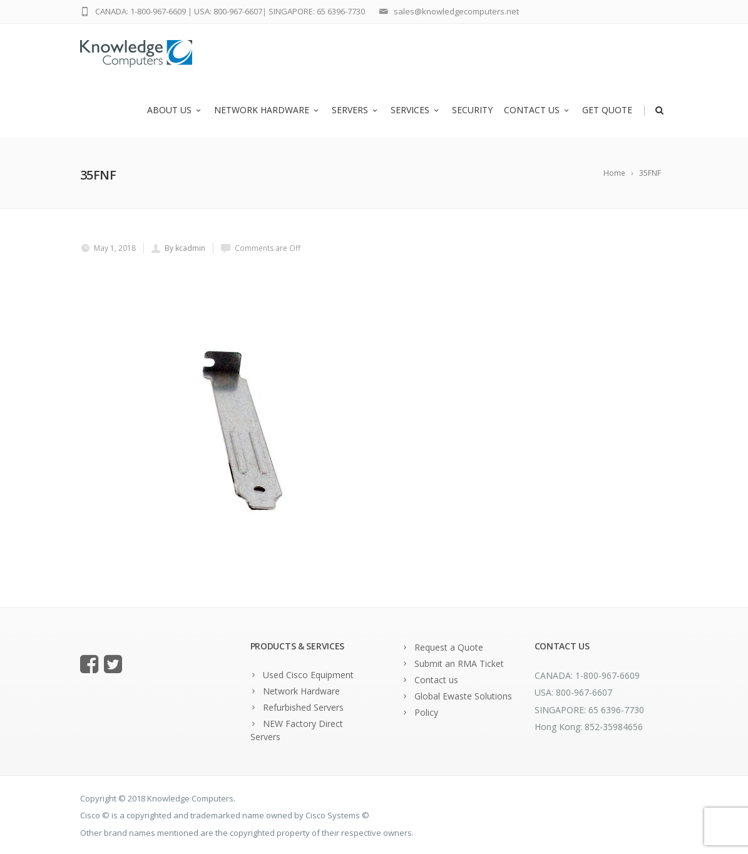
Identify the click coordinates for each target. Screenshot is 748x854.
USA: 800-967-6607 (228, 11)
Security (472, 111)
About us (175, 111)
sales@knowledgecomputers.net (456, 11)
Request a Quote (448, 647)
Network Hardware (267, 111)
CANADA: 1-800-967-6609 (140, 11)
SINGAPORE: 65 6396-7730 (317, 11)
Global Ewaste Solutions (463, 696)
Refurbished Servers (303, 707)
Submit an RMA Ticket (459, 663)
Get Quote (607, 111)
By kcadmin (185, 248)
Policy (426, 712)
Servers (355, 111)
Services (416, 111)
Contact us (537, 111)
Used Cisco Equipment (308, 675)
